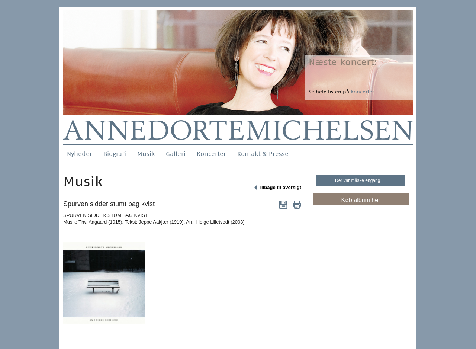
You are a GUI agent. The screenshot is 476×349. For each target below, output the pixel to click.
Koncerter (211, 153)
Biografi (114, 153)
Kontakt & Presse (263, 153)
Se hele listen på (341, 92)
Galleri (176, 153)
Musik (146, 153)
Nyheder (79, 153)
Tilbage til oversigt (279, 187)
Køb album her (360, 200)
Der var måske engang (357, 180)
